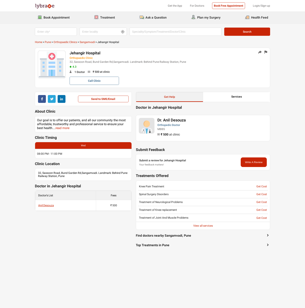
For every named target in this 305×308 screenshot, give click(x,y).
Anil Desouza (46, 205)
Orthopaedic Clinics (65, 42)
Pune (48, 42)
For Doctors (197, 5)
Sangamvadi (87, 42)
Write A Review (253, 162)
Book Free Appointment (228, 5)
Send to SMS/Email (103, 99)
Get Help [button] (169, 96)
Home (38, 42)
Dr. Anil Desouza (171, 120)
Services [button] (236, 96)
